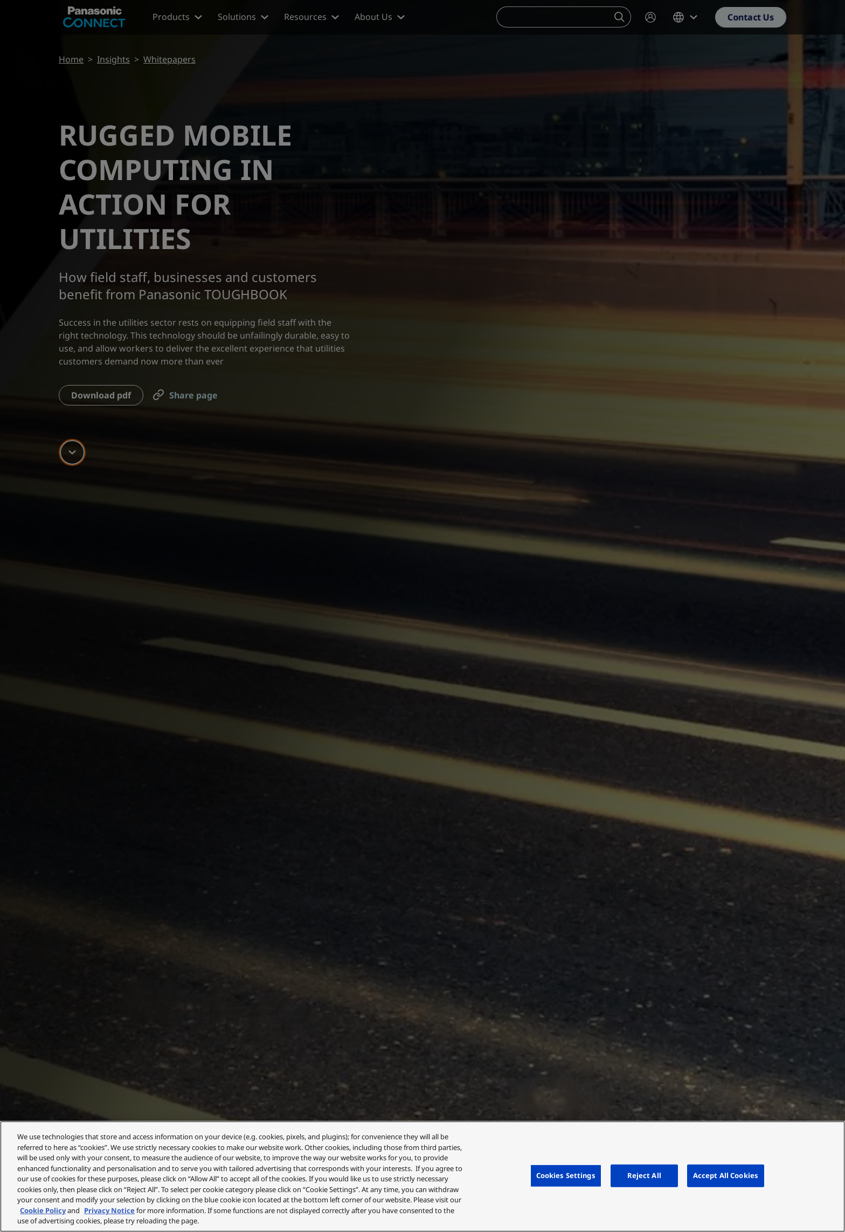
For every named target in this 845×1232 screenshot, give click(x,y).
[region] (422, 1176)
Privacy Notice (109, 1210)
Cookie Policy (43, 1210)
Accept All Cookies (725, 1175)
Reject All (644, 1175)
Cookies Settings (565, 1175)
